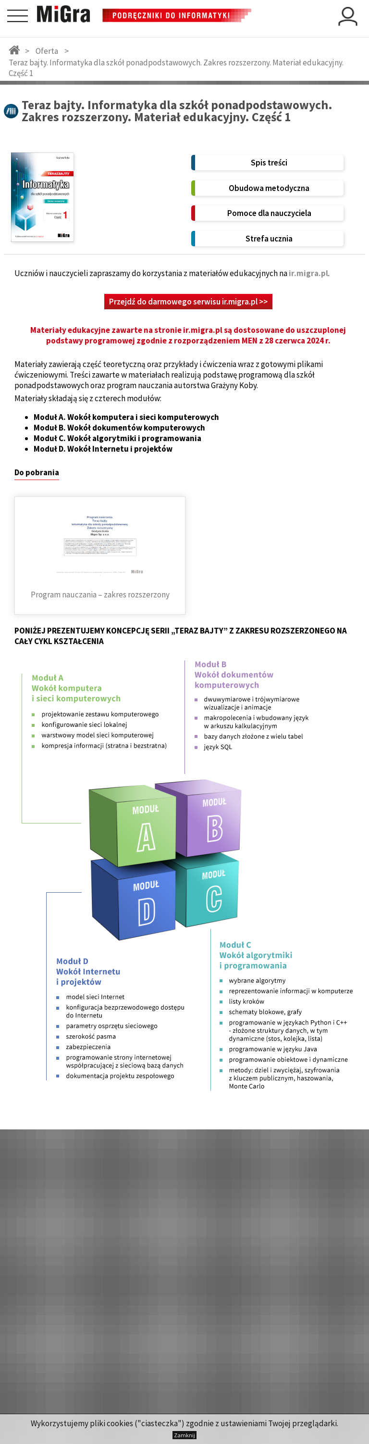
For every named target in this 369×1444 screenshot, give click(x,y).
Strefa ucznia (269, 238)
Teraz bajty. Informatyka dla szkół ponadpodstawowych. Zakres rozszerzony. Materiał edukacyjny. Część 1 (176, 67)
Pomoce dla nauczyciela (269, 213)
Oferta (47, 51)
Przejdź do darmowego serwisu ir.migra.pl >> (188, 301)
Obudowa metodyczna (269, 188)
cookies (120, 1423)
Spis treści (269, 162)
